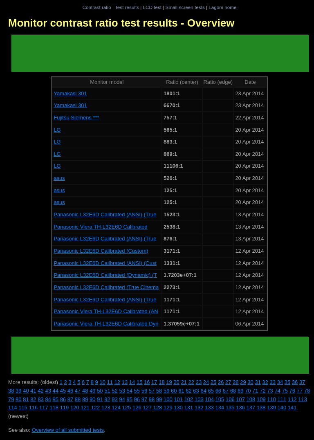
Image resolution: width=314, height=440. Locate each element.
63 (196, 391)
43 (48, 391)
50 (100, 391)
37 (302, 382)
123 (105, 407)
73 (270, 391)
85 (55, 399)
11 (110, 382)
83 (40, 399)
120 (74, 407)
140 (282, 407)
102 (188, 399)
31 (257, 382)
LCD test (152, 7)
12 (117, 382)
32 (265, 382)
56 (144, 391)
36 (295, 382)
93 (114, 399)
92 (107, 399)
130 (178, 407)
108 (251, 399)
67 (226, 391)
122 (95, 407)
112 (292, 399)
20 (176, 382)
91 (100, 399)
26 (221, 382)
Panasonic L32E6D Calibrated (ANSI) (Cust (105, 263)
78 (307, 391)
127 (147, 407)
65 (211, 391)
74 (277, 391)
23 (199, 382)
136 (240, 407)
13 (125, 382)
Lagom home (222, 7)
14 (132, 382)
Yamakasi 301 (70, 93)
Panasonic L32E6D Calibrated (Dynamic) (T (105, 275)
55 (137, 391)
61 (181, 391)
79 (11, 399)
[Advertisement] (160, 53)
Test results (127, 7)
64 (203, 391)
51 (107, 391)
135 (230, 407)
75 (284, 391)
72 (262, 391)
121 (85, 407)
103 (199, 399)
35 (287, 382)
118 (53, 407)
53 (122, 391)
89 (85, 399)
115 (22, 407)
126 (136, 407)
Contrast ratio (96, 7)
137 (251, 407)
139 (271, 407)
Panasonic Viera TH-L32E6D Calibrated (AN (106, 311)
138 (261, 407)
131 (188, 407)
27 (228, 382)
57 (152, 391)
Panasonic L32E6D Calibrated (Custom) (101, 251)
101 (178, 399)
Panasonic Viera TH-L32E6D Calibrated (100, 227)
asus (59, 178)
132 (199, 407)
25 (213, 382)
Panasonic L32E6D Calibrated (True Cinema (106, 287)
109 (261, 399)
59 (166, 391)
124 (116, 407)
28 (235, 382)
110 (271, 399)
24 (206, 382)
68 (233, 391)
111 (282, 399)
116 (33, 407)
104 (209, 399)
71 (255, 391)
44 (55, 391)
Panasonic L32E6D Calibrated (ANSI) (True (105, 214)
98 (152, 399)
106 (230, 399)
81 (26, 399)
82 (33, 399)
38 (11, 391)
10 (102, 382)
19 (169, 382)
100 (168, 399)
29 (243, 382)
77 (300, 391)
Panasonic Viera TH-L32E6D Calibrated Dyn (106, 324)
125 (126, 407)
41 (33, 391)
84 (48, 399)
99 (159, 399)
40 (26, 391)
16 (147, 382)
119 (64, 407)
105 (219, 399)
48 (85, 391)
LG (57, 130)
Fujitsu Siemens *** (76, 117)
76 (292, 391)
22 (191, 382)
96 (137, 399)
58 (159, 391)
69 (240, 391)
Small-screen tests (185, 7)
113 (302, 399)
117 (43, 407)
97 (144, 399)
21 (183, 382)
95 (129, 399)
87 (70, 399)
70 (248, 391)
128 (157, 407)
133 (209, 407)
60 (174, 391)
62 (188, 391)
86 (63, 399)
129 (168, 407)
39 (18, 391)
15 (139, 382)
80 (18, 399)
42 (40, 391)
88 (78, 399)
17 (154, 382)
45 (63, 391)
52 (114, 391)
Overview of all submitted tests (68, 430)
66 (218, 391)
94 (122, 399)
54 (129, 391)
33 (273, 382)
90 (92, 399)
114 (12, 407)
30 (250, 382)
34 (280, 382)
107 (240, 399)
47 (78, 391)
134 (219, 407)
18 (161, 382)
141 (292, 407)
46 (70, 391)
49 (92, 391)
